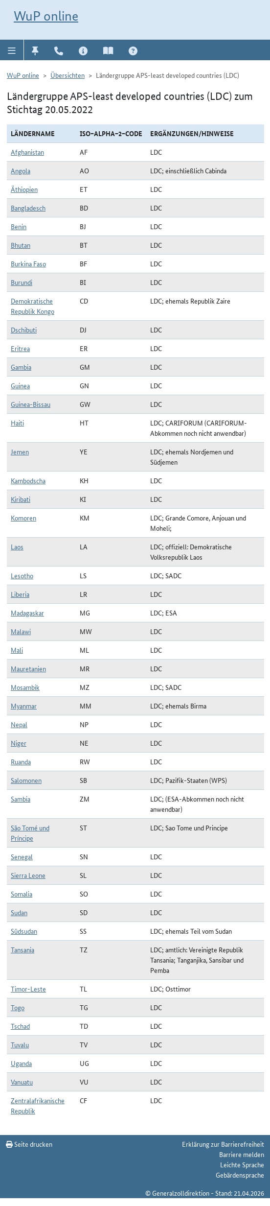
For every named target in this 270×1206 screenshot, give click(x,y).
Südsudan (24, 931)
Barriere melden (241, 1154)
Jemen (20, 451)
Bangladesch (28, 208)
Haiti (17, 422)
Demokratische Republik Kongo (32, 306)
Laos (17, 546)
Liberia (20, 594)
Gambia (21, 367)
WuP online (46, 16)
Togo (17, 1007)
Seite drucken (29, 1144)
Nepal (19, 724)
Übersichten (67, 75)
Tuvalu (20, 1044)
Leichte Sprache (242, 1164)
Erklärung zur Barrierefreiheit (223, 1144)
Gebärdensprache (240, 1175)
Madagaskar (27, 612)
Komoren (23, 517)
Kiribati (20, 499)
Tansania (22, 949)
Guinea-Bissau (30, 404)
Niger (18, 743)
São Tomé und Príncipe (30, 833)
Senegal (22, 856)
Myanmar (24, 705)
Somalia (21, 894)
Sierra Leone (28, 875)
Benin (18, 226)
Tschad (20, 1026)
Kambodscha (28, 480)
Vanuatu (22, 1082)
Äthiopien (24, 189)
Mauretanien (28, 668)
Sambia (20, 799)
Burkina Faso (28, 263)
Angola (20, 170)
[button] (12, 50)
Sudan (19, 912)
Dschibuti (24, 329)
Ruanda (21, 761)
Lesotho (22, 575)
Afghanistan (27, 152)
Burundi (21, 282)
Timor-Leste (28, 988)
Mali (17, 650)
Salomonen (26, 780)
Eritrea (20, 348)
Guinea (20, 385)
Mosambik (25, 687)
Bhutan (20, 245)
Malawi (21, 631)
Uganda (21, 1063)
